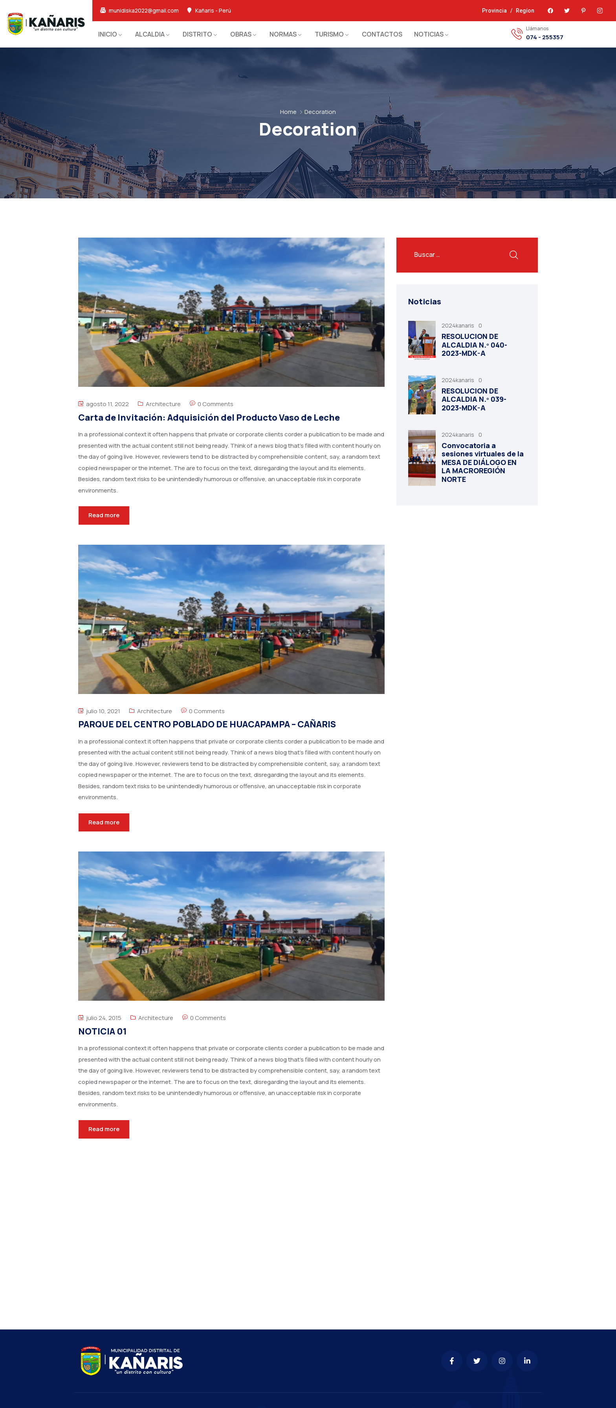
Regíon (525, 10)
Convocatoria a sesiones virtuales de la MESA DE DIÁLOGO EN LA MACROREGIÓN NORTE (483, 462)
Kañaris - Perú (213, 10)
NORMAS (283, 34)
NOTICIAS (429, 34)
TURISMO (329, 34)
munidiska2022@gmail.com (144, 10)
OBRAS (240, 34)
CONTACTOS (382, 34)
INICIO (107, 34)
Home (288, 112)
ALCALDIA (150, 34)
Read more (103, 515)
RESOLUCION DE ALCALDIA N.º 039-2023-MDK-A (474, 399)
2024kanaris (458, 325)
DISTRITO (197, 34)
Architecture (163, 404)
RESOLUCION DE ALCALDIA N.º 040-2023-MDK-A (474, 344)
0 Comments (215, 404)
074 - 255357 (544, 37)
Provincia (494, 10)
